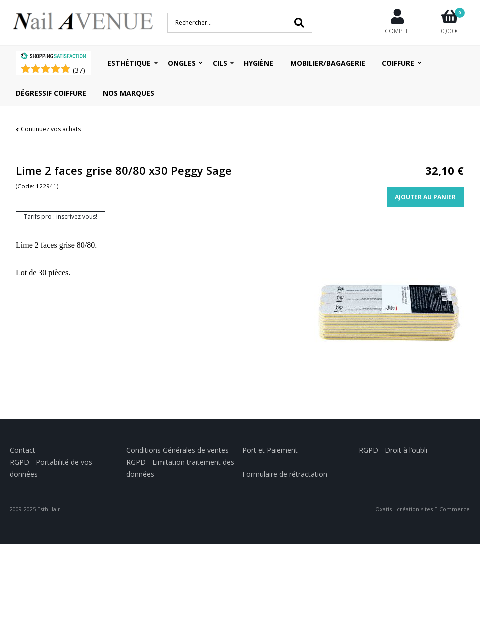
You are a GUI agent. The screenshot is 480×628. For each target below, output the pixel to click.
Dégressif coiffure (51, 93)
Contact (23, 450)
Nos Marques (128, 93)
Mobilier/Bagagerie (328, 63)
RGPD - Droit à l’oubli (393, 450)
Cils (220, 63)
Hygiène (259, 63)
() (79, 70)
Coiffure (398, 63)
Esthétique (129, 63)
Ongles (182, 63)
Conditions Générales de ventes (177, 450)
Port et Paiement (270, 450)
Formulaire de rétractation (285, 474)
